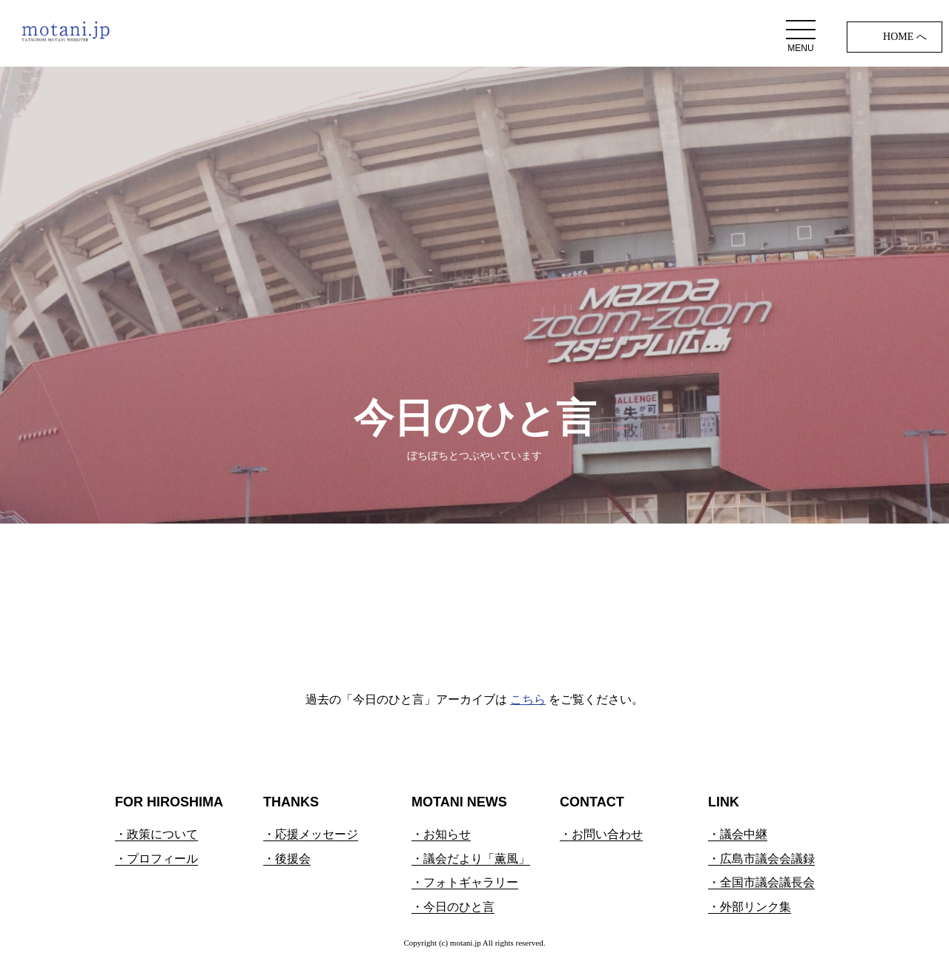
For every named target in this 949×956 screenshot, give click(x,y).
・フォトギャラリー (464, 882)
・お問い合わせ (601, 834)
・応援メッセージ (310, 834)
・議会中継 (737, 834)
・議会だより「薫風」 (470, 858)
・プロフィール (156, 858)
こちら (528, 699)
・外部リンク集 (749, 906)
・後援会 (287, 858)
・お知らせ (441, 834)
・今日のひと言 (453, 906)
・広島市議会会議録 (761, 858)
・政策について (156, 834)
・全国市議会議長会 (761, 882)
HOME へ (905, 36)
